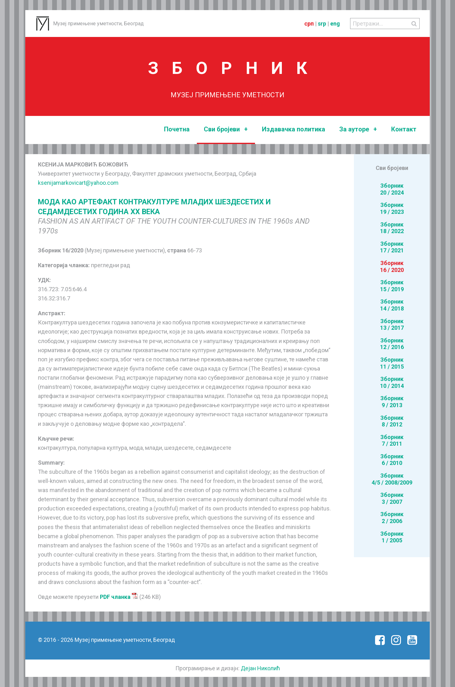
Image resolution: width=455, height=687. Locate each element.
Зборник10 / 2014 (392, 382)
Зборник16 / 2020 (392, 266)
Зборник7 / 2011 (391, 440)
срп (309, 23)
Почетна (177, 129)
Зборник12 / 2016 (392, 344)
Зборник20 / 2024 (392, 189)
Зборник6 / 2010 (391, 460)
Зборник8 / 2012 (391, 421)
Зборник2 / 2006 (391, 517)
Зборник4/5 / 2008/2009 (392, 479)
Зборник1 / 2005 (391, 537)
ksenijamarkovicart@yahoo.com (78, 182)
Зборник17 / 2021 (392, 247)
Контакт (403, 129)
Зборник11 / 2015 (392, 363)
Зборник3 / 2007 (391, 498)
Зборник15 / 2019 (392, 285)
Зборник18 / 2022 (392, 228)
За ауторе (358, 129)
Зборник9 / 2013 (391, 401)
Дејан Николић (260, 668)
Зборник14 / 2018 (392, 305)
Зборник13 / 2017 (392, 324)
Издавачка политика (293, 129)
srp (322, 23)
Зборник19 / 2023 (392, 208)
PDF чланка (119, 597)
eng (335, 23)
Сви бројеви (226, 129)
